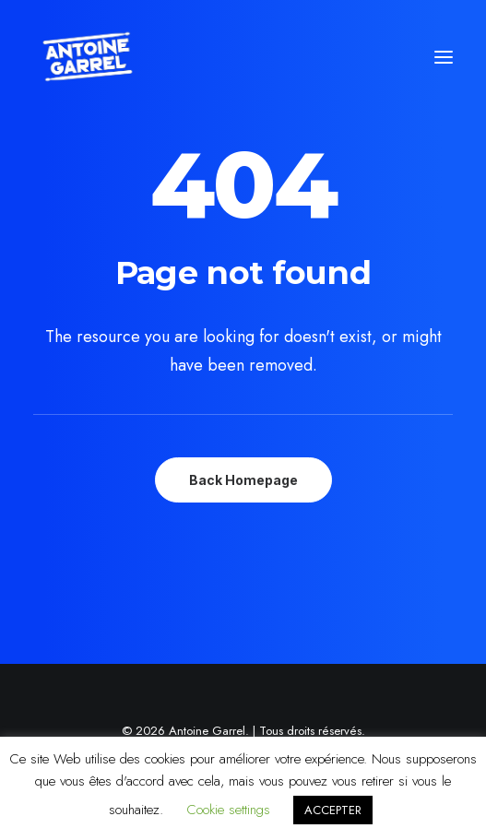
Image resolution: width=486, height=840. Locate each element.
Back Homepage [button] (243, 480)
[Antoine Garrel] (86, 57)
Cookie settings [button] (228, 809)
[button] (443, 57)
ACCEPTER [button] (333, 810)
